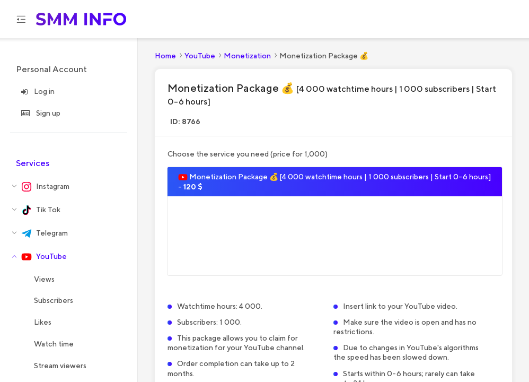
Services (32, 163)
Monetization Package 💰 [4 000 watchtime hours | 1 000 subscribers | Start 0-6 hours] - (334, 182)
